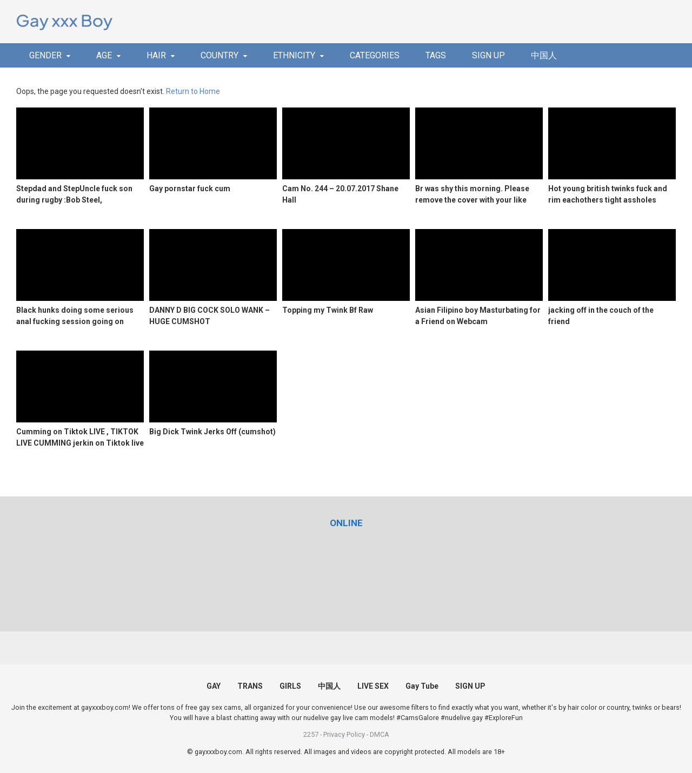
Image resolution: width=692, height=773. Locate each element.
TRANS (250, 686)
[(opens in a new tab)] (346, 522)
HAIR (156, 55)
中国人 (544, 55)
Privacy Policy (344, 734)
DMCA (379, 734)
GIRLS (290, 686)
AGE (104, 55)
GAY (214, 686)
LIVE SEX (373, 686)
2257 (310, 734)
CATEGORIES (375, 55)
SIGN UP (488, 55)
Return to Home (193, 91)
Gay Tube (421, 686)
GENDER (45, 55)
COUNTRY (219, 55)
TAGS (435, 55)
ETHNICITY (294, 55)
